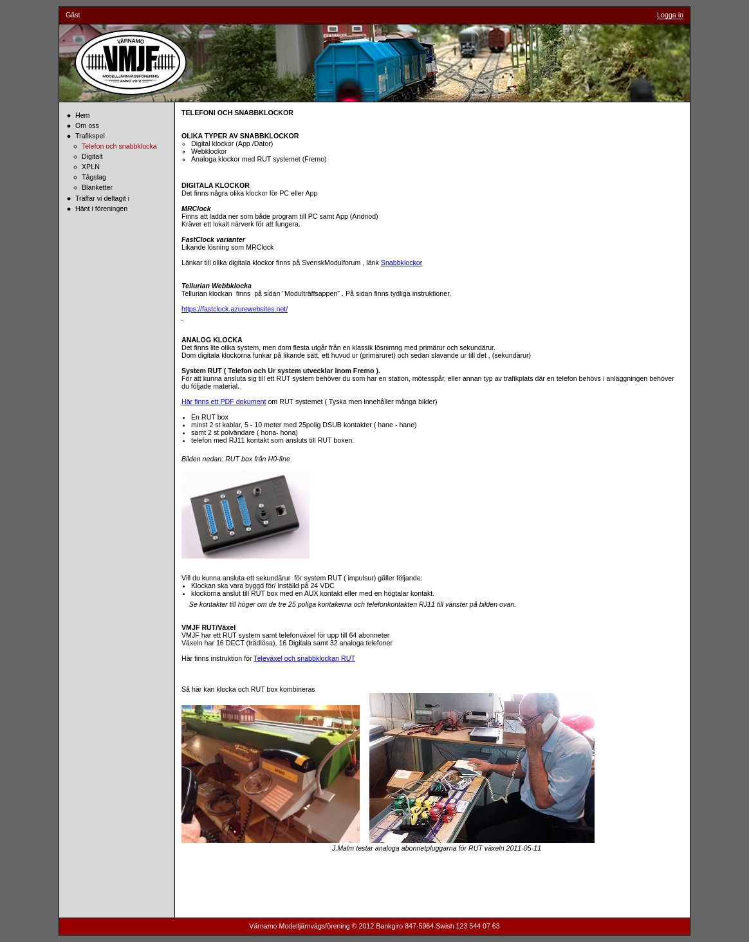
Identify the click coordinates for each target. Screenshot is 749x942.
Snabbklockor (402, 262)
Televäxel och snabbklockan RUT (304, 658)
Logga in (670, 15)
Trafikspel (90, 136)
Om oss (87, 125)
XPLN (91, 167)
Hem (82, 115)
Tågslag (94, 177)
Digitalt (92, 156)
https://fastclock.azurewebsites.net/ (234, 309)
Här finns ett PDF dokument (223, 401)
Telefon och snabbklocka (119, 146)
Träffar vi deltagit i (102, 198)
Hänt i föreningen (101, 208)
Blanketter (97, 187)
